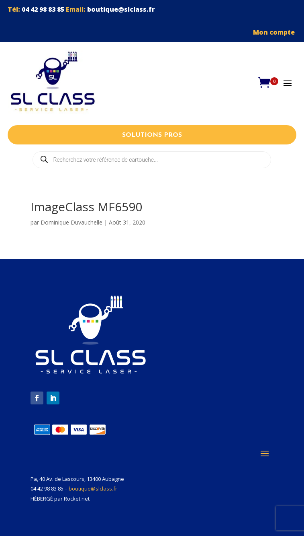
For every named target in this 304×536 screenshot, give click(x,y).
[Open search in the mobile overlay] (151, 159)
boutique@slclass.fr (121, 9)
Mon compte (274, 32)
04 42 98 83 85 (43, 9)
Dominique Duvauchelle (71, 222)
